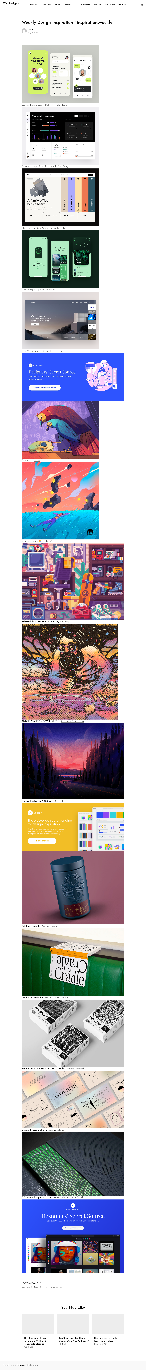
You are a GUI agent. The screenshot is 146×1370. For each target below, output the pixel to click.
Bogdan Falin (59, 228)
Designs (68, 5)
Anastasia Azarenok (74, 1069)
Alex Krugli (65, 622)
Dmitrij (37, 460)
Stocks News (46, 5)
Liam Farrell (77, 1197)
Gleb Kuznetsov (56, 351)
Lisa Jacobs (49, 290)
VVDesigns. (21, 1365)
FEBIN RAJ (57, 801)
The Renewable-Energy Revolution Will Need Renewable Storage (36, 1341)
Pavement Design (49, 926)
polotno (60, 1130)
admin (31, 30)
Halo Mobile (61, 105)
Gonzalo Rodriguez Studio (55, 998)
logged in (38, 1287)
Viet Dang (63, 166)
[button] (73, 74)
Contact (97, 5)
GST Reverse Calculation (115, 5)
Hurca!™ (48, 541)
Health (58, 5)
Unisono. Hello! (59, 1197)
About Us (33, 5)
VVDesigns (11, 3)
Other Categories (82, 5)
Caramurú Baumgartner (72, 721)
